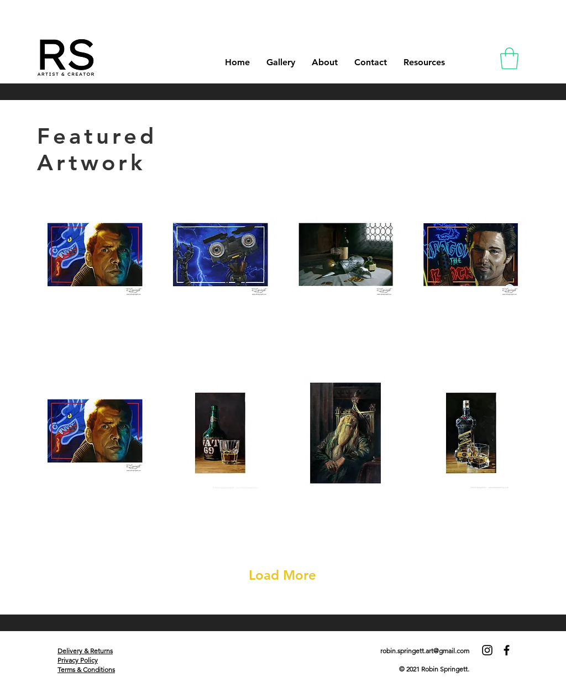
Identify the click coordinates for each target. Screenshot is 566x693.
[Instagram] (487, 650)
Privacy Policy (77, 660)
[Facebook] (506, 650)
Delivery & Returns (85, 651)
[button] (509, 58)
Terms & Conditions (86, 669)
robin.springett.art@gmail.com (424, 651)
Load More (282, 575)
